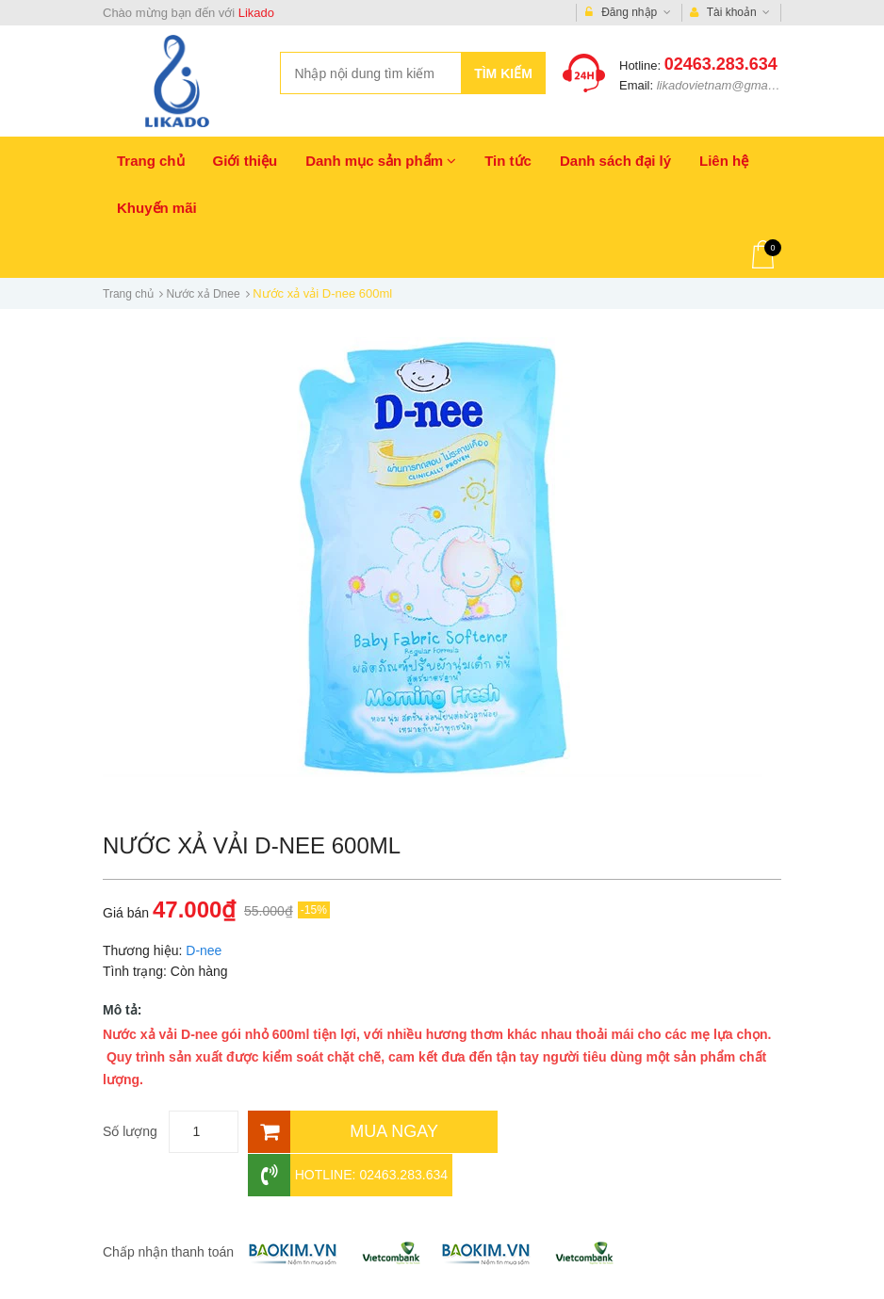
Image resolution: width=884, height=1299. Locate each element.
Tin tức (508, 161)
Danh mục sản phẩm (380, 161)
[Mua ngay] (371, 1132)
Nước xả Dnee (203, 293)
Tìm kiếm (503, 73)
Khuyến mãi (157, 208)
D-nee (203, 950)
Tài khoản (730, 13)
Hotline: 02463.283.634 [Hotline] (602, 1132)
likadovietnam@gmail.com (728, 85)
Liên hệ (723, 161)
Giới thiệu (245, 161)
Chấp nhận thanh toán (168, 1208)
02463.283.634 (721, 64)
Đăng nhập (628, 13)
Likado (256, 13)
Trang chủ (151, 161)
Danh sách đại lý (615, 161)
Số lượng (130, 1131)
